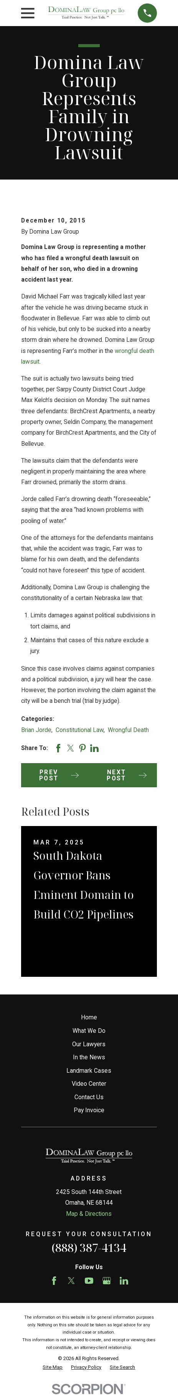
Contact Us (89, 1097)
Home (89, 1017)
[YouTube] (89, 1280)
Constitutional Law (80, 730)
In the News (89, 1057)
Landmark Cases (88, 1070)
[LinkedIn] (124, 1280)
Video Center (89, 1083)
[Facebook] (54, 1280)
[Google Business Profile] (106, 1280)
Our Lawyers (88, 1044)
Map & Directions (89, 1213)
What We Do (89, 1030)
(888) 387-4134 (88, 1247)
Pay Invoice (89, 1110)
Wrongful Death (128, 730)
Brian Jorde (36, 730)
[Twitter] (71, 1280)
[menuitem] (53, 1367)
